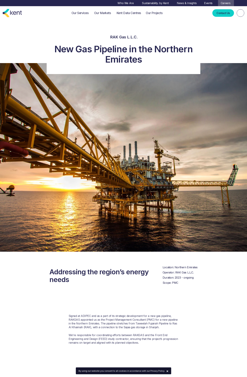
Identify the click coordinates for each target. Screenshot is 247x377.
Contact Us (223, 13)
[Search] (240, 13)
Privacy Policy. (157, 371)
